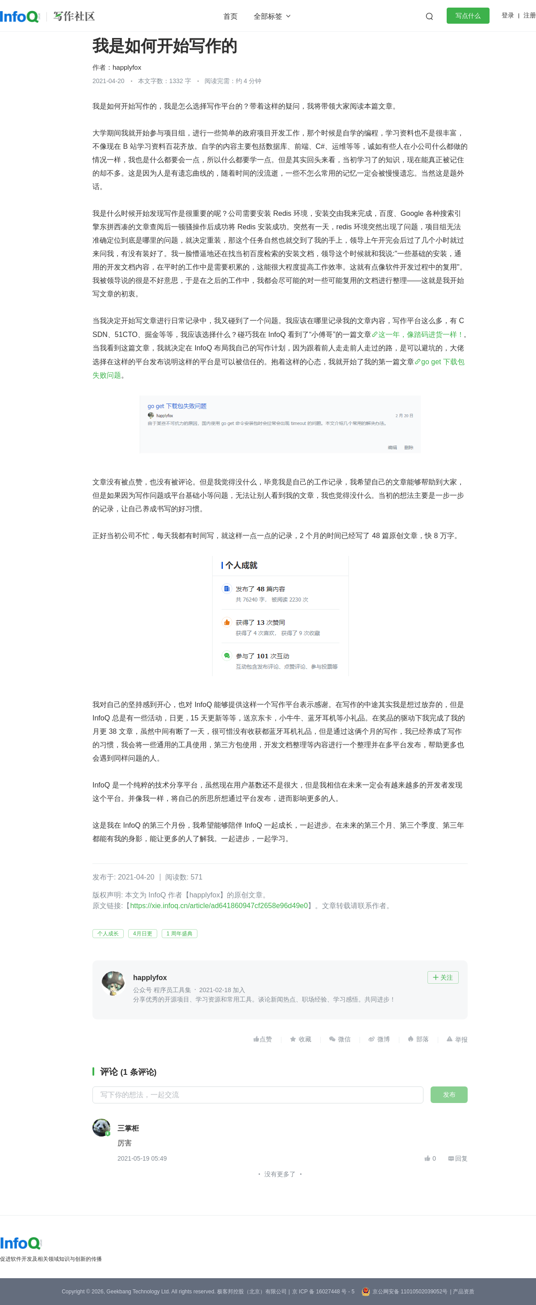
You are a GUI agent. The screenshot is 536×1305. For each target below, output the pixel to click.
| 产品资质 (462, 1291)
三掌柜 (128, 1128)
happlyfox (127, 67)
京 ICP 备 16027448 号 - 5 (323, 1291)
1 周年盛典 (180, 933)
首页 (230, 16)
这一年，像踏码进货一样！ (421, 334)
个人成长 (108, 933)
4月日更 (142, 933)
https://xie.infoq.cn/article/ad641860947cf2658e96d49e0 (219, 905)
